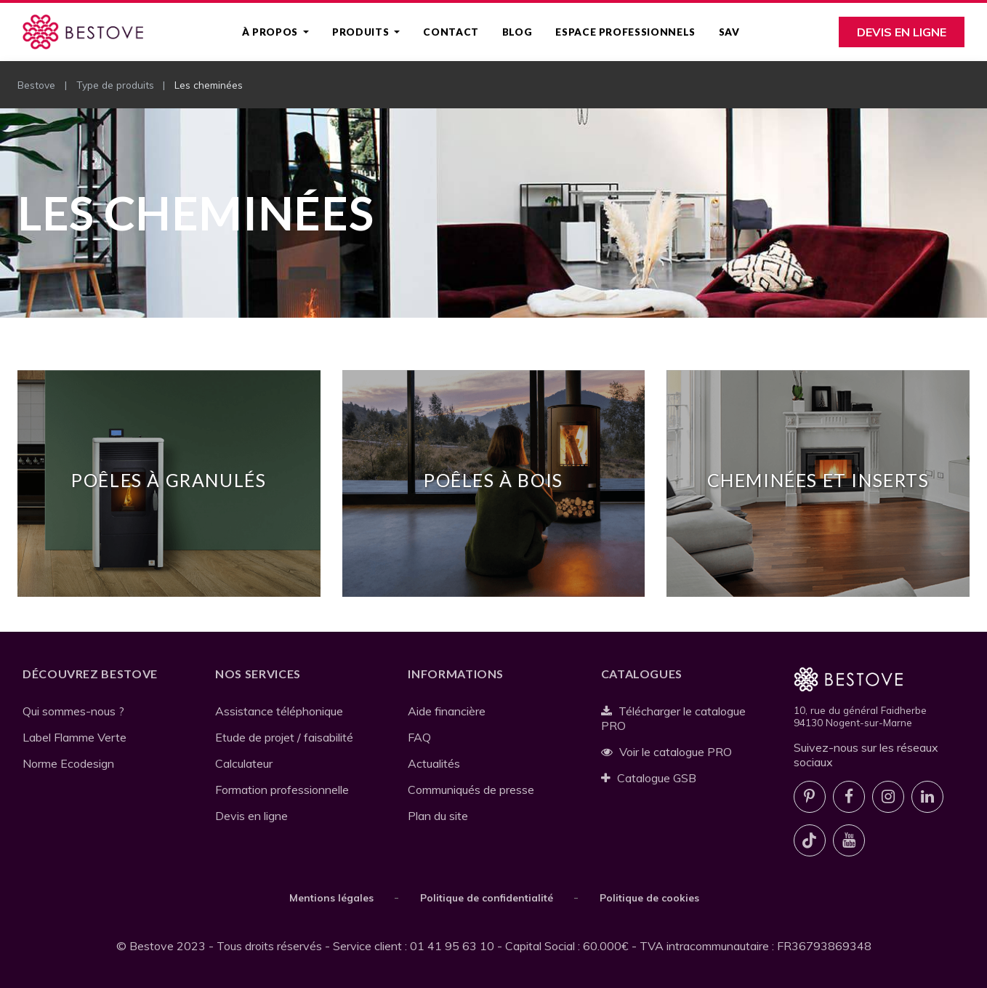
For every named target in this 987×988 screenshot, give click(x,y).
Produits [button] (362, 32)
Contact (450, 32)
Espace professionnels (625, 32)
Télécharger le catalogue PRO (673, 718)
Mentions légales (331, 897)
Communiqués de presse (471, 789)
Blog (517, 32)
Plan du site (438, 815)
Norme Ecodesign (68, 763)
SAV (729, 32)
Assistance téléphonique (279, 711)
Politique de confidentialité (486, 897)
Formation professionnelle (282, 789)
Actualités (434, 763)
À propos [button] (271, 32)
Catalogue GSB (649, 778)
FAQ (419, 737)
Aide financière (447, 711)
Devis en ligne (901, 32)
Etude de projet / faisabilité (284, 737)
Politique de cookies (649, 897)
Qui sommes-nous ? (73, 711)
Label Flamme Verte (74, 737)
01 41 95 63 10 (452, 946)
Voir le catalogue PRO (667, 751)
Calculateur (244, 763)
